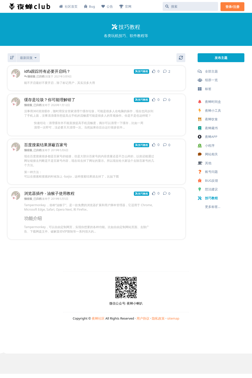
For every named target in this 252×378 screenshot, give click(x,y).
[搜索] (190, 6)
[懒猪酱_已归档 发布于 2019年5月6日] (15, 147)
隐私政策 (158, 318)
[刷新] (180, 57)
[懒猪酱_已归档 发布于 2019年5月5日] (15, 195)
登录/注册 (232, 6)
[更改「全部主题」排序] (28, 57)
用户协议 (143, 318)
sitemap (173, 318)
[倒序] (12, 57)
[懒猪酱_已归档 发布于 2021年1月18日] (15, 73)
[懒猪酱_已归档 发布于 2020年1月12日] (15, 101)
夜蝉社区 (98, 318)
